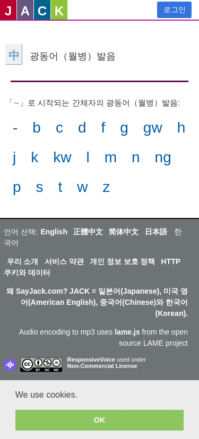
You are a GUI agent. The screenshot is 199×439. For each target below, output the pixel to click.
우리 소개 (23, 261)
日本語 (156, 231)
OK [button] (100, 420)
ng (163, 157)
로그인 (174, 9)
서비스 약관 (64, 261)
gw (152, 127)
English (53, 231)
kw (62, 157)
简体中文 (124, 231)
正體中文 (88, 231)
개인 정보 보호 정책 (122, 261)
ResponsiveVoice (91, 359)
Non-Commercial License (102, 366)
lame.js (127, 332)
